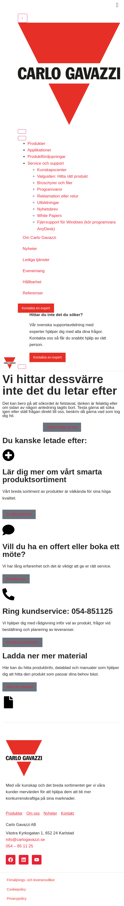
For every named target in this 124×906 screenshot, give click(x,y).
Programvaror (49, 189)
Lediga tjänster (36, 259)
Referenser (33, 293)
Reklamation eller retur (57, 196)
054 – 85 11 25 (19, 846)
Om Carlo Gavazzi (39, 237)
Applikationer (39, 150)
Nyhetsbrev (47, 209)
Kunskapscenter (52, 170)
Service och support (46, 163)
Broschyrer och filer (54, 183)
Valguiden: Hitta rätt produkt (62, 176)
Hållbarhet (32, 282)
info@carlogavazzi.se (25, 839)
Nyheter (30, 248)
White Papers (49, 215)
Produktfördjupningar (47, 156)
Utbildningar (48, 202)
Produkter (36, 143)
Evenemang (34, 271)
